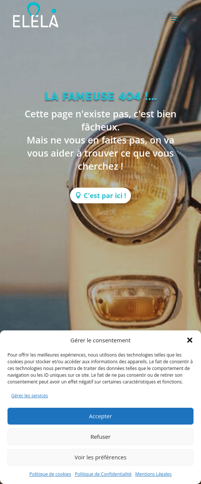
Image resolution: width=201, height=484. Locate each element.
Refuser (101, 436)
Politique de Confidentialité (103, 474)
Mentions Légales (153, 474)
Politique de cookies (50, 474)
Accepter (100, 416)
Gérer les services (29, 395)
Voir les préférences (100, 457)
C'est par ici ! (104, 195)
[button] (190, 340)
